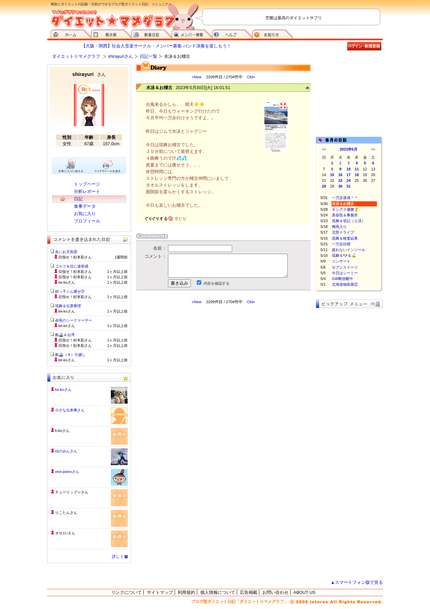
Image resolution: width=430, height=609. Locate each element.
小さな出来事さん (70, 410)
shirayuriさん (120, 56)
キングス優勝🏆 (345, 209)
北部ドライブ (343, 232)
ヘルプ (232, 34)
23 (340, 180)
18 (357, 175)
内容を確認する (216, 283)
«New (196, 77)
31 (348, 186)
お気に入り (85, 213)
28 (324, 186)
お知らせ (272, 34)
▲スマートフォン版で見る (357, 582)
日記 (78, 198)
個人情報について (217, 592)
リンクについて (126, 592)
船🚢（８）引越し (70, 355)
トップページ (87, 184)
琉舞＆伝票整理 (68, 306)
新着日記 (151, 34)
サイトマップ (160, 592)
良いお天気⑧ (66, 252)
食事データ (85, 206)
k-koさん (62, 431)
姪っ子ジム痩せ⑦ (70, 291)
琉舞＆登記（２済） (348, 221)
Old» (251, 77)
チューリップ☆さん (71, 492)
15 (332, 175)
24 (348, 180)
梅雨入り (339, 227)
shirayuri (88, 74)
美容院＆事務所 (345, 215)
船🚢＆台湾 (65, 335)
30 (340, 186)
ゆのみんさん (66, 451)
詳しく (118, 557)
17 (348, 175)
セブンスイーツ (345, 267)
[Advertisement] (199, 365)
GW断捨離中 (342, 279)
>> (373, 149)
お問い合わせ (275, 592)
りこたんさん (66, 513)
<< (324, 149)
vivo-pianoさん (67, 472)
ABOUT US (304, 592)
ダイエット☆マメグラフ (76, 56)
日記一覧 (148, 56)
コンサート (341, 261)
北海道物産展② (345, 284)
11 (357, 169)
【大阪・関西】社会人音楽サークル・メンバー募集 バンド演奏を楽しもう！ (156, 45)
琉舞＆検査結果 (345, 238)
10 (348, 169)
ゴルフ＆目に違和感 (71, 266)
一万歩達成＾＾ (345, 198)
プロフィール (87, 221)
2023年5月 (348, 149)
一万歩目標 (341, 244)
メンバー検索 (192, 34)
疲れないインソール (348, 250)
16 (340, 175)
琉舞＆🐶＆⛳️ (344, 255)
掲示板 (111, 34)
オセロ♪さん (65, 533)
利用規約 (186, 592)
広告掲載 (248, 592)
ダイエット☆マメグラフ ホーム (71, 34)
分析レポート (87, 191)
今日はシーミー (345, 273)
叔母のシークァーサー (73, 320)
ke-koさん (63, 390)
